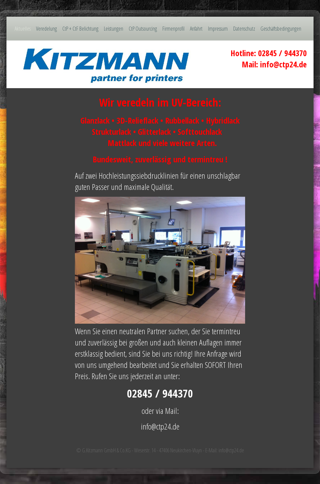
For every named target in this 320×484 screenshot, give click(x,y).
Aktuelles (23, 28)
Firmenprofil (173, 28)
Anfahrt (196, 28)
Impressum (218, 28)
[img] (160, 64)
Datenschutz (244, 28)
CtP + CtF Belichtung (80, 28)
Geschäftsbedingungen (280, 28)
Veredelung (46, 28)
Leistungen (113, 28)
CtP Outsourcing (143, 28)
